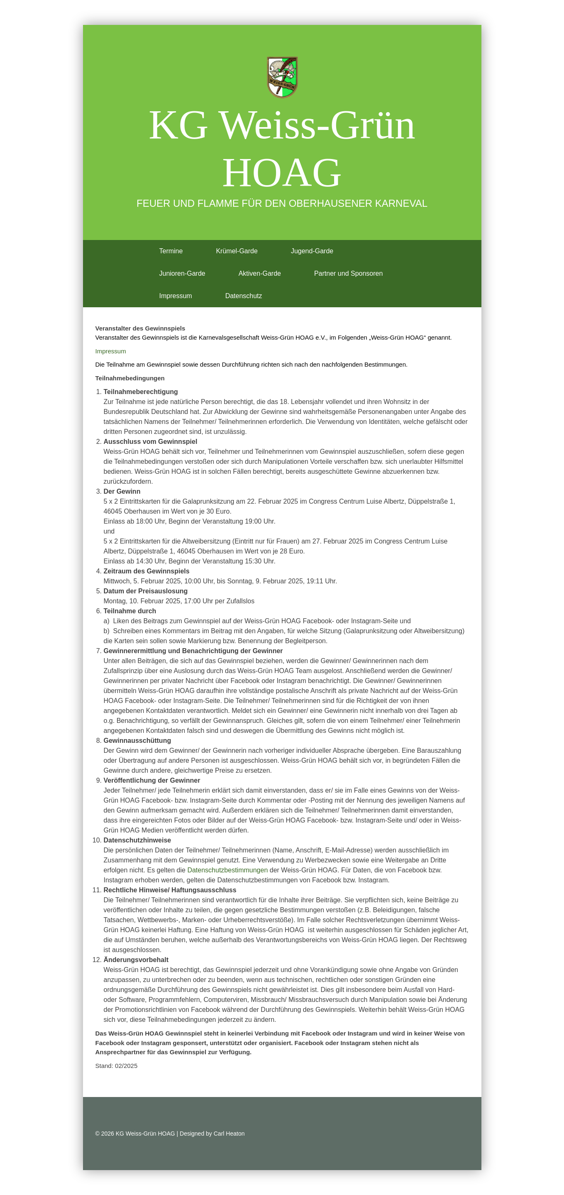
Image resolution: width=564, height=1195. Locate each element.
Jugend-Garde (312, 251)
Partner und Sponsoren (348, 273)
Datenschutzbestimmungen (227, 870)
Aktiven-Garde (260, 273)
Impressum (175, 295)
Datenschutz (243, 295)
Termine (171, 251)
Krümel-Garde (236, 251)
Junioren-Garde (182, 273)
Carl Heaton (229, 1133)
